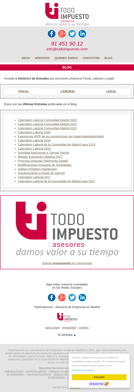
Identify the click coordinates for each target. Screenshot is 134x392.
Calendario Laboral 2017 (34, 177)
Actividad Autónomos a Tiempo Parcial (43, 152)
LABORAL (68, 91)
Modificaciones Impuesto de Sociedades (44, 165)
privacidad (69, 327)
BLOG (109, 58)
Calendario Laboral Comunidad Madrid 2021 (47, 128)
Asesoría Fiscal (14, 371)
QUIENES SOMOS (66, 58)
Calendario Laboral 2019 (34, 140)
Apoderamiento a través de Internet (41, 173)
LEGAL (111, 91)
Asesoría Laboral (36, 371)
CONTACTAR (91, 58)
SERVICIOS (42, 58)
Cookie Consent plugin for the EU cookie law (99, 384)
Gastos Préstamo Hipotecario (37, 169)
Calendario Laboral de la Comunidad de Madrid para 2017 (56, 181)
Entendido (99, 377)
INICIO (26, 58)
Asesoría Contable (59, 371)
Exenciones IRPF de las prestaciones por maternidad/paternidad (61, 136)
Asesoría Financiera (39, 374)
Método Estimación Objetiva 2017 (40, 156)
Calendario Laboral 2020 (34, 132)
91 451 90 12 (67, 44)
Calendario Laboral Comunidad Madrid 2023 (47, 120)
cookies (84, 327)
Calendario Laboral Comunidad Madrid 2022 (47, 124)
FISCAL (23, 91)
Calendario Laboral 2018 (34, 148)
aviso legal (52, 327)
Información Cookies (82, 370)
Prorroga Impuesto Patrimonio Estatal (43, 160)
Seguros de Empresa (66, 374)
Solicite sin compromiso (67, 263)
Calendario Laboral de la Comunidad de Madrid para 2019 (56, 144)
